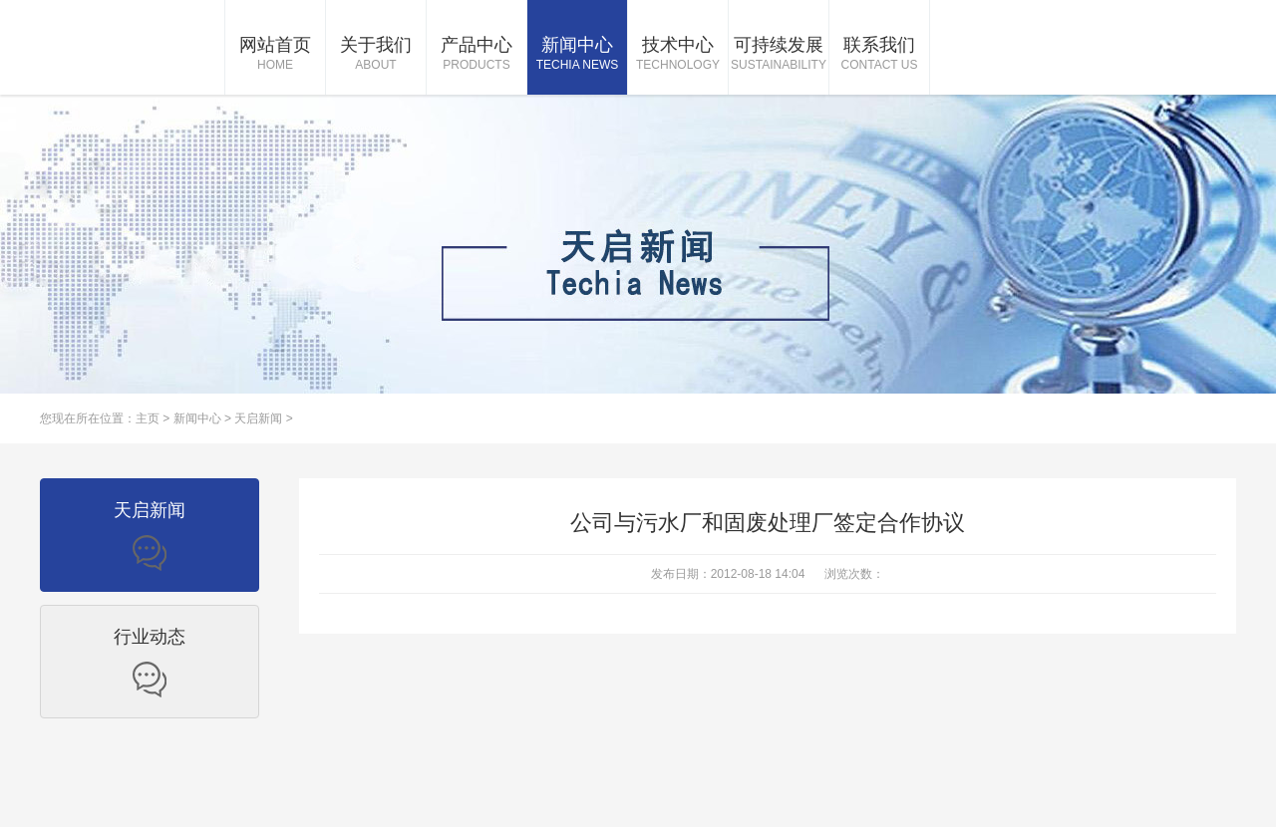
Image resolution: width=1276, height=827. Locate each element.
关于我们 (376, 55)
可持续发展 (778, 55)
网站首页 (275, 55)
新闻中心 (577, 55)
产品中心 (476, 55)
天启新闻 (258, 418)
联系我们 (879, 55)
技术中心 (678, 55)
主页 (148, 418)
